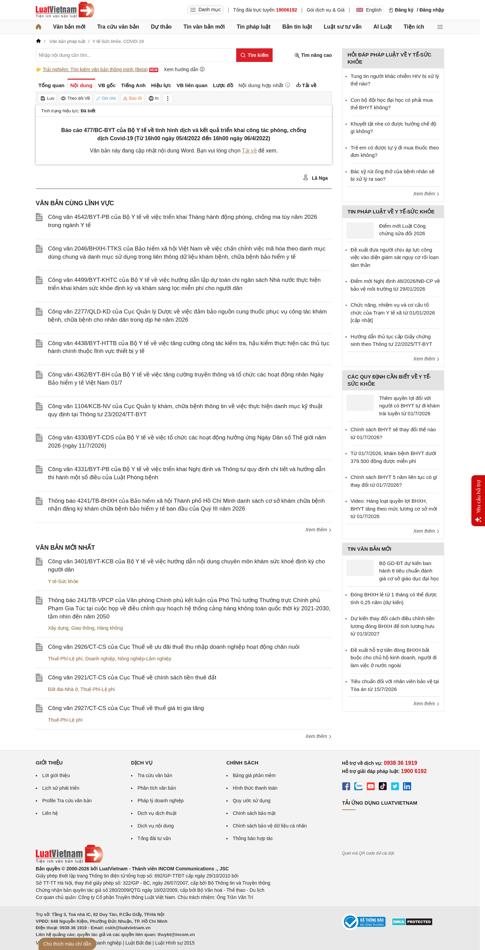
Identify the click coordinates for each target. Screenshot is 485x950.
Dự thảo (161, 27)
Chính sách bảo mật (254, 813)
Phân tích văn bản (157, 788)
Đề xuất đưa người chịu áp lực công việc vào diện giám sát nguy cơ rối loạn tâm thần (395, 257)
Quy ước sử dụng (252, 800)
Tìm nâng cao (313, 55)
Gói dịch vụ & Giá (325, 10)
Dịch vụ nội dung (156, 825)
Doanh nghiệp (100, 658)
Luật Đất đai (138, 943)
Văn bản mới (69, 27)
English (369, 10)
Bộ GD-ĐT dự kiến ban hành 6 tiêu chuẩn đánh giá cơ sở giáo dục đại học (409, 570)
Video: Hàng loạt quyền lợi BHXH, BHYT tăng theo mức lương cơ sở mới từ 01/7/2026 (394, 508)
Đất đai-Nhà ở (63, 689)
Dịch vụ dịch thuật (157, 813)
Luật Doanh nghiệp (101, 943)
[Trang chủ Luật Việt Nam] (65, 10)
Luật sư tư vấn (342, 27)
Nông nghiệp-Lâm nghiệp (145, 658)
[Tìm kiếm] (254, 55)
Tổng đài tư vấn (154, 838)
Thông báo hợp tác (253, 838)
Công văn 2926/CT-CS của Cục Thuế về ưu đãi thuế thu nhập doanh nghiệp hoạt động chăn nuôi (174, 647)
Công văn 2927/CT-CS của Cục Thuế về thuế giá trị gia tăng (126, 708)
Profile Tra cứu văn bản (67, 800)
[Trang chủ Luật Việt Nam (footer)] (69, 861)
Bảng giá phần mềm (254, 775)
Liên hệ (50, 813)
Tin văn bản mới (204, 27)
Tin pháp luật (253, 27)
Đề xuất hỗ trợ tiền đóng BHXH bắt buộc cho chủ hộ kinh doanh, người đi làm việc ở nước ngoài (394, 657)
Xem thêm (318, 529)
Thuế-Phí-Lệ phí (65, 658)
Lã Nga (315, 178)
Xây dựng (58, 628)
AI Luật (382, 27)
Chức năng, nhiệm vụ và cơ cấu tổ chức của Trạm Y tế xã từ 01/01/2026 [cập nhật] (393, 312)
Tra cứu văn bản (118, 27)
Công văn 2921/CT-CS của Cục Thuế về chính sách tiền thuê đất (132, 677)
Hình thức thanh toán (255, 788)
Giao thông (83, 628)
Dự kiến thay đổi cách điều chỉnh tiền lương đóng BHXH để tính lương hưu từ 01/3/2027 (392, 626)
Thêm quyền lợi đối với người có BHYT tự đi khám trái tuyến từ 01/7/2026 (409, 405)
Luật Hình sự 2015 (175, 943)
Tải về (249, 151)
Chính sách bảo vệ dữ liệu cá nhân (270, 825)
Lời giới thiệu (56, 775)
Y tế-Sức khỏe (63, 581)
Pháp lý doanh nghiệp (161, 800)
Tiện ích (414, 27)
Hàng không (110, 628)
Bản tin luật (297, 27)
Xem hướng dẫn (184, 69)
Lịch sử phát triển (60, 788)
